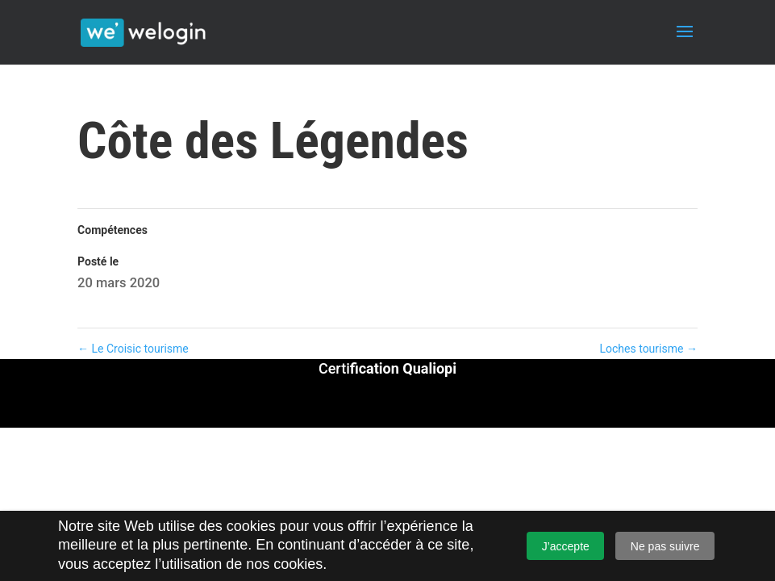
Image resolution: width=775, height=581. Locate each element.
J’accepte (566, 546)
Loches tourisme (649, 348)
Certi (387, 368)
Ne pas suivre (665, 546)
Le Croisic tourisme (133, 348)
